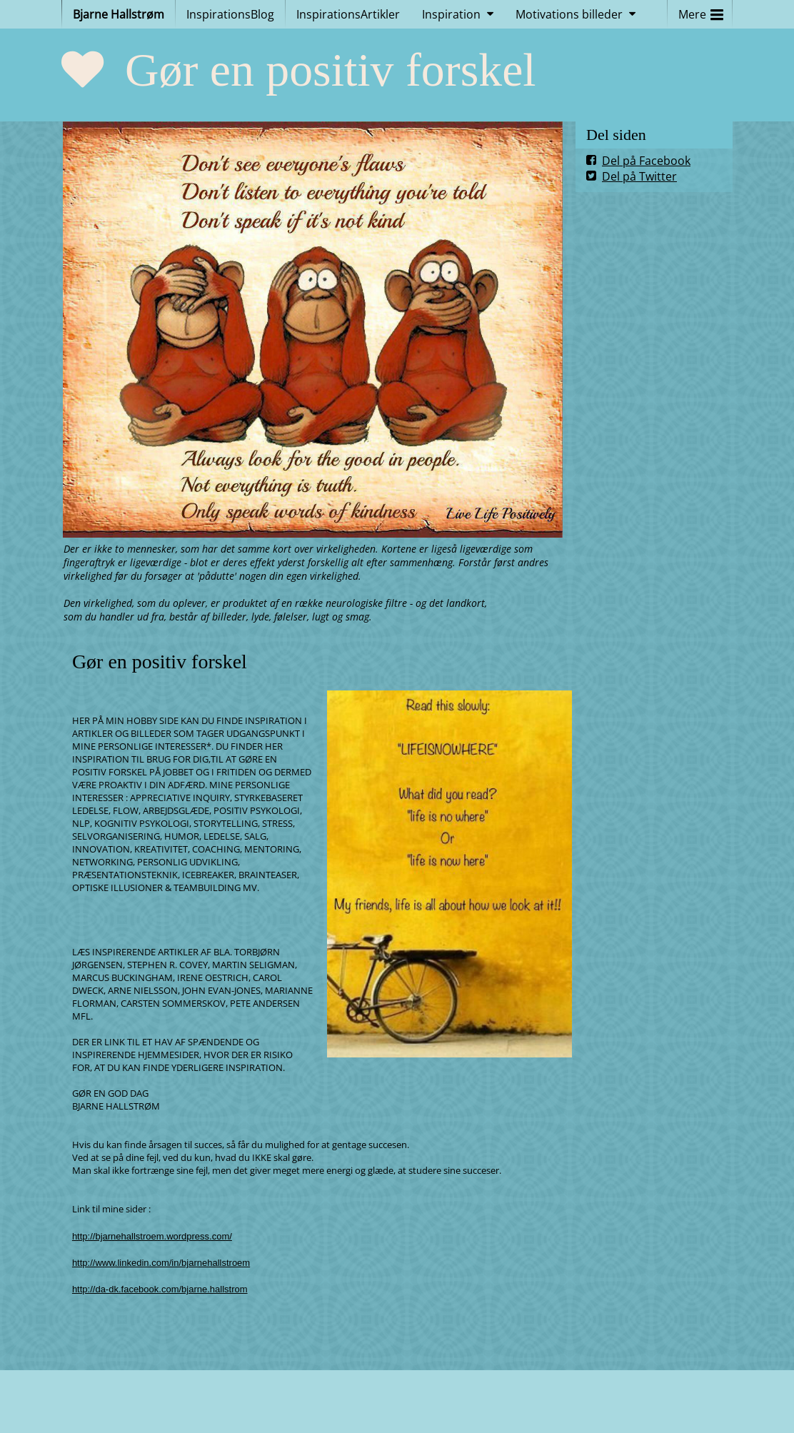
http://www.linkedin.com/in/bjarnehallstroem (161, 1262)
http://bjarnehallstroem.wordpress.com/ (152, 1236)
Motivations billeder (569, 14)
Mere (700, 11)
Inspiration (451, 14)
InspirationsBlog (230, 14)
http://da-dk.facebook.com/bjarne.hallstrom (160, 1289)
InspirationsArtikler (348, 14)
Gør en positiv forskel (330, 70)
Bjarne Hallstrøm (118, 14)
